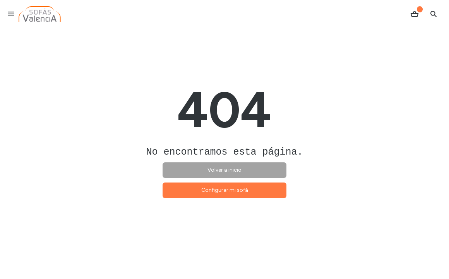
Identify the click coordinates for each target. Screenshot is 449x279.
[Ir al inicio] (40, 14)
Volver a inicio (224, 170)
